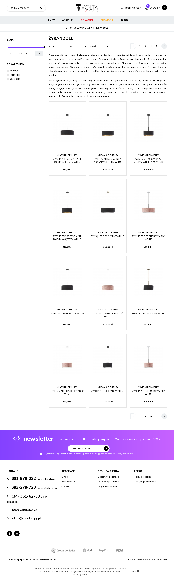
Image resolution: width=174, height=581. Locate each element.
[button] (39, 53)
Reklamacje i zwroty (108, 481)
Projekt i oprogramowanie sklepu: (147, 560)
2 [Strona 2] (139, 46)
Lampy (50, 20)
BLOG (124, 20)
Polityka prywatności (145, 481)
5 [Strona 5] (156, 46)
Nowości (87, 20)
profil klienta (133, 7)
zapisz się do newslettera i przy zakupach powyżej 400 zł (87, 438)
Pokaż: (93, 46)
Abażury (67, 20)
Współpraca (68, 481)
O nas (64, 477)
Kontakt (65, 486)
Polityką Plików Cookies (114, 568)
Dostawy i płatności (108, 477)
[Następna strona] (164, 46)
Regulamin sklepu (107, 486)
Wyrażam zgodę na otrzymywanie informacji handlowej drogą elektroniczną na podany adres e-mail (87, 454)
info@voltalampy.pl (24, 510)
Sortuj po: (54, 46)
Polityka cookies (142, 477)
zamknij (134, 571)
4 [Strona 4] (151, 46)
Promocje (107, 20)
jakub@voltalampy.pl (26, 518)
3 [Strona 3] (145, 46)
